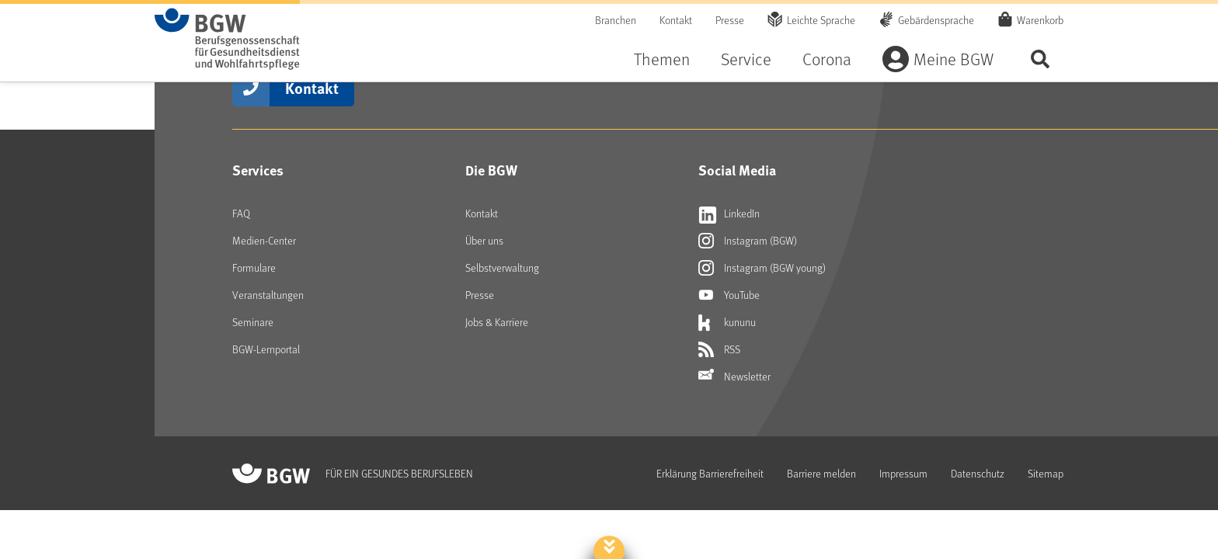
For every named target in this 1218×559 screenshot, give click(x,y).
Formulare (254, 267)
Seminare (252, 321)
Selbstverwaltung (502, 267)
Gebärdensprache (936, 19)
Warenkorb (1040, 19)
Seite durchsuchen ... (1040, 59)
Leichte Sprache (821, 19)
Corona (826, 58)
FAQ (241, 213)
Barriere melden (821, 473)
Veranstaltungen (268, 294)
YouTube (729, 295)
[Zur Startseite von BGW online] (227, 39)
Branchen (615, 19)
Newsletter (734, 376)
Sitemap (1045, 473)
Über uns (484, 240)
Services (258, 170)
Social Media (737, 170)
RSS (719, 349)
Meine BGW (954, 58)
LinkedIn (729, 213)
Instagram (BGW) (747, 240)
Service (746, 58)
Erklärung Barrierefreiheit (710, 473)
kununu (727, 322)
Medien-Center (264, 240)
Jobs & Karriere (496, 321)
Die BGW (491, 170)
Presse (729, 19)
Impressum (903, 473)
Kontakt (675, 19)
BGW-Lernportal (266, 349)
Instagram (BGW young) (762, 268)
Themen (662, 58)
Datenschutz (977, 473)
